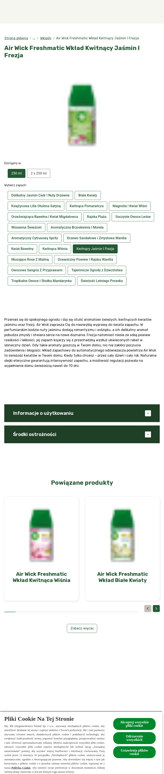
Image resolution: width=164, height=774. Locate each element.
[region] (81, 742)
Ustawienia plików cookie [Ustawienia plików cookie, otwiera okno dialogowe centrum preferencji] (134, 752)
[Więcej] (141, 12)
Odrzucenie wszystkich (134, 738)
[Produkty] (70, 11)
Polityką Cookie (21, 767)
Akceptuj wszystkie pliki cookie (134, 723)
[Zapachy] (42, 11)
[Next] (156, 608)
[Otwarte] (155, 11)
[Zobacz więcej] (82, 628)
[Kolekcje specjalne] (106, 11)
